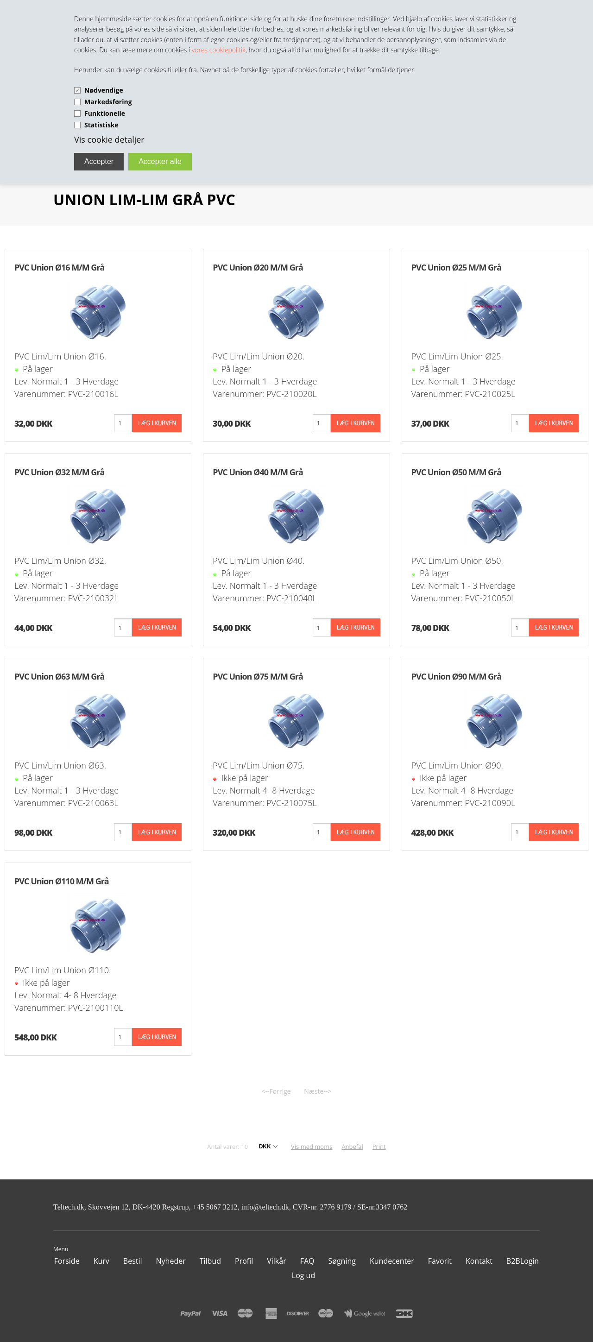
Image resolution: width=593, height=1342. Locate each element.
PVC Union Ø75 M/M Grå (258, 676)
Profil (244, 1261)
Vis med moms (311, 1146)
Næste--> (317, 1091)
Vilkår (276, 1261)
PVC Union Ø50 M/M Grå (456, 472)
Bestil (132, 1261)
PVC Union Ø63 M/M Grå (59, 676)
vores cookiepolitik (219, 49)
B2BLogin (522, 1261)
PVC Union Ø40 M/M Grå (258, 472)
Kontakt (479, 1261)
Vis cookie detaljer (109, 139)
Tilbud (210, 1261)
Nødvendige (103, 90)
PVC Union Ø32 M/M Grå (59, 472)
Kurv (101, 1261)
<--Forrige (276, 1091)
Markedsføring (108, 101)
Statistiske (101, 124)
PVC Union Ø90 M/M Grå (456, 676)
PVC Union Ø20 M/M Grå (258, 267)
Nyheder (171, 1261)
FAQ (307, 1261)
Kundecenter (392, 1261)
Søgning (342, 1261)
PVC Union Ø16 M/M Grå (59, 267)
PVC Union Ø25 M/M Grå (456, 267)
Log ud (303, 1275)
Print (379, 1146)
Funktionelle (104, 113)
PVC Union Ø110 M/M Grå (61, 881)
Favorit (440, 1261)
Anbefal (352, 1146)
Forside (67, 1261)
